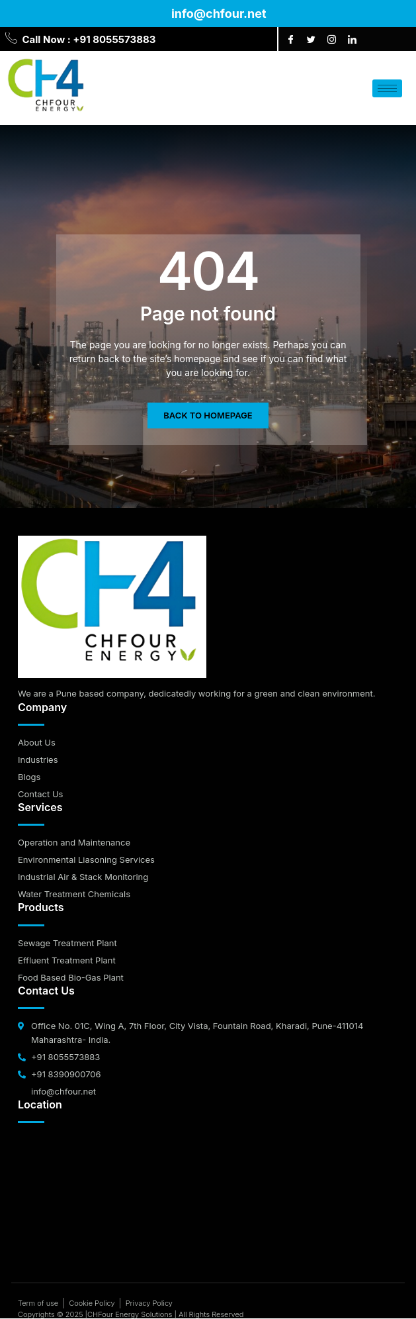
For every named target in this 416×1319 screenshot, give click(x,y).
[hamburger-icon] (387, 88)
